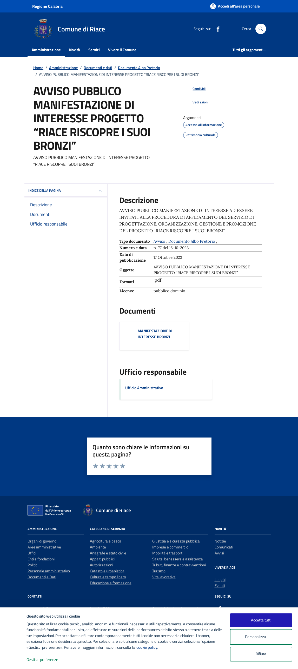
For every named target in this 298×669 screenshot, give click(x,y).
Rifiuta (261, 654)
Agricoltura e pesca (105, 541)
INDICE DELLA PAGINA (66, 191)
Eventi (220, 585)
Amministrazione (46, 50)
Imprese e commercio (170, 547)
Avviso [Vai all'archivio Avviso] (160, 241)
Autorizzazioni (101, 565)
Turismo (158, 571)
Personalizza (261, 636)
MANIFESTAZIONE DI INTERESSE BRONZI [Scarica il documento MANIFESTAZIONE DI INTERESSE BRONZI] (155, 334)
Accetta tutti (261, 620)
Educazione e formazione (110, 583)
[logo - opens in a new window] (13, 659)
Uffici (32, 553)
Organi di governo (42, 541)
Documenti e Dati (42, 577)
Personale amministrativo (49, 571)
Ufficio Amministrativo (144, 388)
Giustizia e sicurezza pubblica (176, 541)
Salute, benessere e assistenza (177, 559)
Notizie (220, 541)
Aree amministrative (44, 547)
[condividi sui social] (195, 89)
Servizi (94, 50)
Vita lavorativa (164, 577)
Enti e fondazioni (41, 559)
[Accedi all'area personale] (235, 6)
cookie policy (146, 647)
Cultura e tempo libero (108, 577)
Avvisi (219, 553)
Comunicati (224, 547)
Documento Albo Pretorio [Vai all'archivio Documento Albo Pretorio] (192, 241)
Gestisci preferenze (48, 659)
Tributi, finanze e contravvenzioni (179, 565)
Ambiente (98, 547)
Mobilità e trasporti (167, 553)
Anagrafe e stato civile (108, 553)
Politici (33, 565)
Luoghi (220, 579)
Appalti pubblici (102, 559)
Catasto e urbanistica (107, 571)
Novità (74, 50)
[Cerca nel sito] (260, 29)
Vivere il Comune (122, 50)
